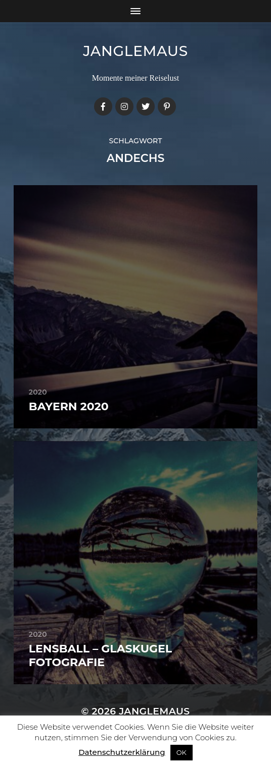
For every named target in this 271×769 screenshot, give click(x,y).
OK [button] (181, 752)
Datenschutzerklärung (121, 752)
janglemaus (135, 51)
